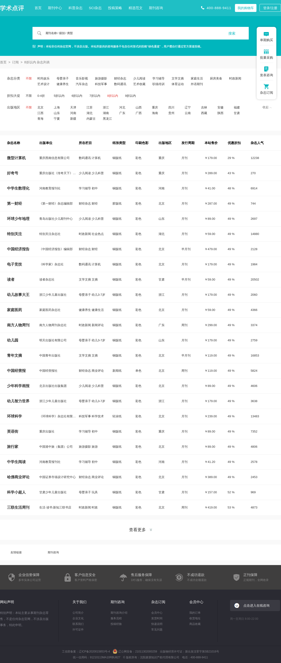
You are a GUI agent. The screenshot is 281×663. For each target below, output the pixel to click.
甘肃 (237, 113)
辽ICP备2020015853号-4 (94, 651)
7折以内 (94, 95)
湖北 (89, 113)
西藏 (204, 113)
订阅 (15, 62)
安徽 (220, 107)
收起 (267, 107)
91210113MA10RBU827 (105, 657)
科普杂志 (75, 8)
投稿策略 (115, 8)
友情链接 (16, 552)
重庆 (155, 107)
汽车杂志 (82, 84)
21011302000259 (146, 651)
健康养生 (63, 84)
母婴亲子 (63, 78)
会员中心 (156, 612)
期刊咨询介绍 (119, 612)
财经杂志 (120, 78)
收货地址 (195, 618)
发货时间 (156, 618)
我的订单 (195, 612)
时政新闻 (235, 78)
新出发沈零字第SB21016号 (202, 651)
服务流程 (116, 618)
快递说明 (156, 624)
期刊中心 (55, 8)
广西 (139, 113)
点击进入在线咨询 (256, 605)
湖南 (106, 113)
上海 (57, 107)
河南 (73, 113)
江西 (40, 113)
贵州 (171, 113)
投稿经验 (116, 624)
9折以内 (130, 95)
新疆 (73, 118)
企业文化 (78, 618)
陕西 (220, 113)
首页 (38, 8)
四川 (171, 107)
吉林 (204, 107)
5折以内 (59, 95)
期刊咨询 (156, 8)
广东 (122, 113)
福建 (237, 107)
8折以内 (112, 95)
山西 (139, 107)
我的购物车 (246, 8)
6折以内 (77, 95)
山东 (57, 113)
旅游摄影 (101, 78)
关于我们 (79, 602)
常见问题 (156, 629)
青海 (40, 118)
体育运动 (178, 84)
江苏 (89, 107)
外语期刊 (197, 84)
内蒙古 (91, 118)
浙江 (106, 107)
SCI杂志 (95, 8)
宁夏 (57, 118)
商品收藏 (195, 624)
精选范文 (136, 8)
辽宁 (188, 107)
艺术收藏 (139, 84)
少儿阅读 (139, 78)
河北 (122, 107)
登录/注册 (270, 8)
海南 (155, 113)
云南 (188, 113)
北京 (40, 107)
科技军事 (101, 84)
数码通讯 (120, 84)
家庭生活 (197, 78)
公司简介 (78, 612)
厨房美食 (216, 78)
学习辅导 (158, 78)
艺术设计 (43, 84)
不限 (29, 78)
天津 (73, 107)
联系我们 (78, 624)
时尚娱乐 (43, 78)
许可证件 (78, 629)
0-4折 (41, 95)
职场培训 (158, 84)
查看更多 (140, 529)
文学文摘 (178, 78)
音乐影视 (82, 78)
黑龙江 (107, 118)
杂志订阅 (158, 602)
